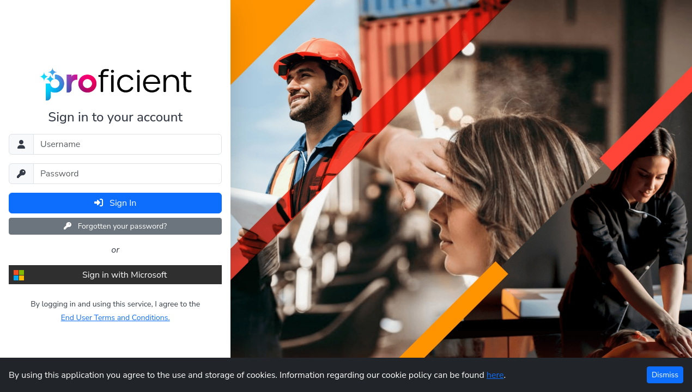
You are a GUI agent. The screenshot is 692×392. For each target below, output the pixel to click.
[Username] (127, 144)
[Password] (127, 173)
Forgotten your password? (115, 226)
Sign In (115, 203)
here (495, 375)
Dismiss (665, 375)
